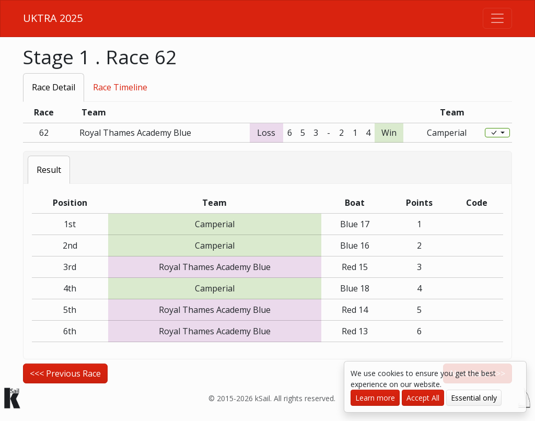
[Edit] (497, 132)
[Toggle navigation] (497, 18)
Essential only (474, 398)
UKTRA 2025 (53, 18)
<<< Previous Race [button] (65, 373)
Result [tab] (49, 170)
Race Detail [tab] (53, 87)
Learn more (375, 398)
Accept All (422, 398)
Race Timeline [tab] (120, 87)
